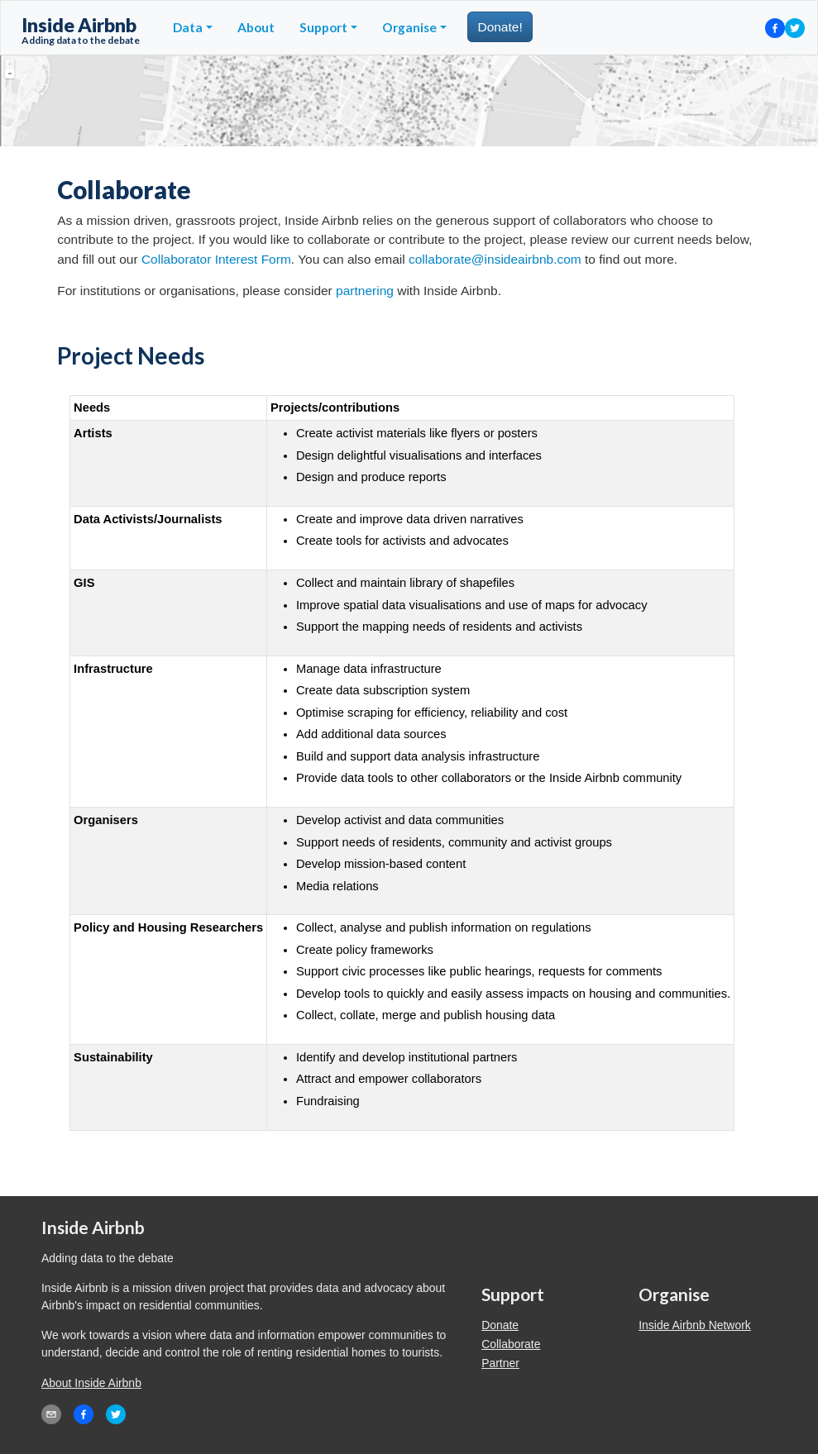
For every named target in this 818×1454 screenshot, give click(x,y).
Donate (500, 1325)
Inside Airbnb (81, 29)
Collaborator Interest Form (216, 259)
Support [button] (323, 27)
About (256, 27)
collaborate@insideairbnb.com (495, 259)
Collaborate (510, 1344)
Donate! (499, 27)
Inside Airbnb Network (695, 1325)
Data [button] (188, 27)
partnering (365, 291)
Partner (500, 1363)
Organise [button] (409, 27)
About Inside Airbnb (91, 1383)
